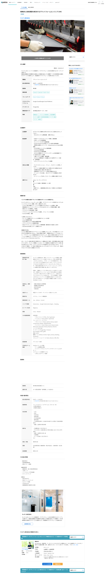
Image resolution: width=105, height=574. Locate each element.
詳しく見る (75, 539)
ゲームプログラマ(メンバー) (75, 78)
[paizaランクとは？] (83, 57)
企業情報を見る (27, 518)
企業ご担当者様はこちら (92, 2)
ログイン (99, 3)
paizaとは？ (57, 2)
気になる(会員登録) (47, 558)
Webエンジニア (72, 88)
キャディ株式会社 (25, 18)
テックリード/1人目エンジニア (75, 68)
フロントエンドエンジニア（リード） (76, 98)
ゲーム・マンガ (45, 2)
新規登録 (102, 3)
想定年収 (36, 84)
